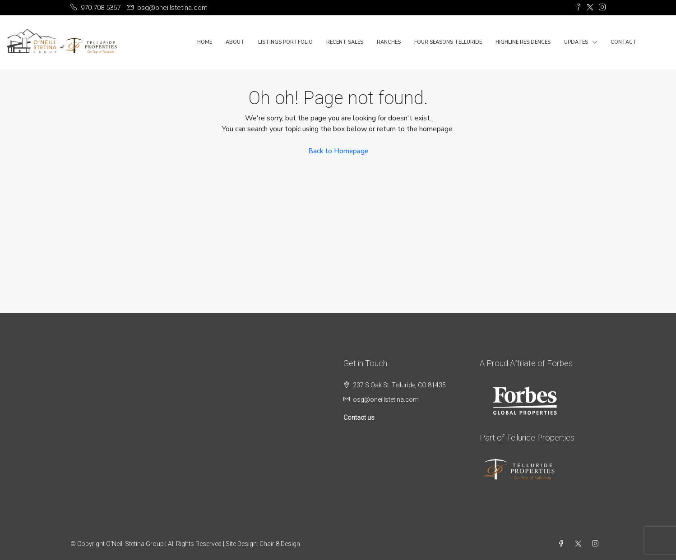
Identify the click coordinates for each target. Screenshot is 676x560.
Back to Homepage (338, 151)
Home (204, 42)
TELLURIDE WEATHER (178, 392)
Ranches (389, 42)
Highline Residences (523, 42)
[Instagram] (597, 543)
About (235, 42)
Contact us (359, 417)
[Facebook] (563, 543)
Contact (624, 42)
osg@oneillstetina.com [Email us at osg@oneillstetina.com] (386, 399)
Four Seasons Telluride (448, 42)
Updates (576, 42)
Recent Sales (344, 42)
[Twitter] (580, 543)
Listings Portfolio (285, 42)
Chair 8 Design (279, 543)
